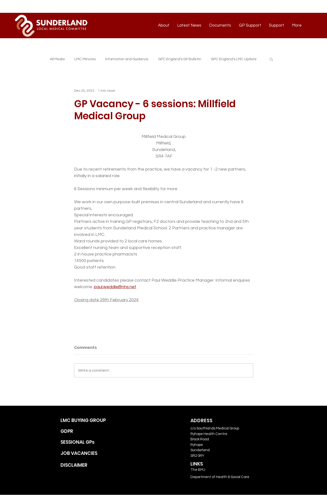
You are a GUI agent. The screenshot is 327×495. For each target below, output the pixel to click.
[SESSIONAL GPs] (89, 442)
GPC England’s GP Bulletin (179, 59)
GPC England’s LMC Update (234, 59)
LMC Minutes (85, 59)
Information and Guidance (126, 59)
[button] (271, 59)
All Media (57, 59)
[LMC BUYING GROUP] (89, 420)
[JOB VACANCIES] (89, 453)
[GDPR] (89, 431)
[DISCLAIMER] (89, 465)
